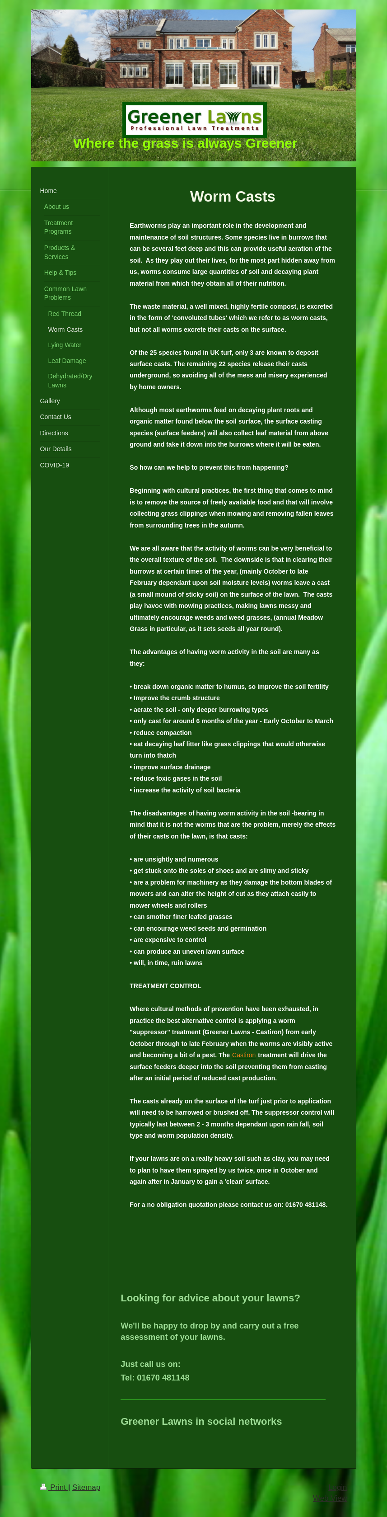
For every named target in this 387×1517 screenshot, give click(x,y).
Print (54, 1487)
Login (337, 1487)
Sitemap (86, 1487)
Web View (330, 1498)
